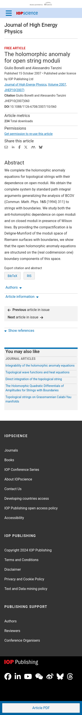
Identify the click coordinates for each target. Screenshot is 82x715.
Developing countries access (26, 498)
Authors (10, 621)
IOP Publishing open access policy (31, 508)
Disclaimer (12, 569)
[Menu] (8, 13)
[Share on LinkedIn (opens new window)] (13, 147)
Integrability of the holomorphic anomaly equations (40, 365)
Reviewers (12, 631)
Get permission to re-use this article (28, 134)
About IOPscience (18, 479)
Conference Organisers (22, 640)
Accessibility (14, 518)
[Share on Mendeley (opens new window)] (33, 147)
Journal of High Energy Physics (25, 84)
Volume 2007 (57, 84)
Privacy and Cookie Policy (24, 579)
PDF (40, 708)
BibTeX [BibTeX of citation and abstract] (12, 276)
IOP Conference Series (21, 470)
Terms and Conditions (21, 560)
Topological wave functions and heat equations (37, 372)
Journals (11, 450)
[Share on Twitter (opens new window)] (26, 147)
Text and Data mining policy (25, 589)
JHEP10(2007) (14, 90)
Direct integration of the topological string (33, 379)
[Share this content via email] (6, 147)
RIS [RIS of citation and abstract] (29, 276)
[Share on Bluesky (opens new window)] (40, 147)
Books (9, 460)
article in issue (29, 310)
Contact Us (13, 489)
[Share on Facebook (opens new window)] (19, 147)
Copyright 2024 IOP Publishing (28, 550)
